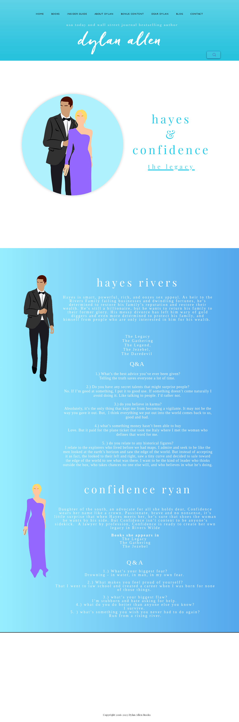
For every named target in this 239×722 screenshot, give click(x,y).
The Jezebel (136, 349)
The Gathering (137, 341)
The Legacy (137, 336)
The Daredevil (137, 354)
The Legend (137, 345)
